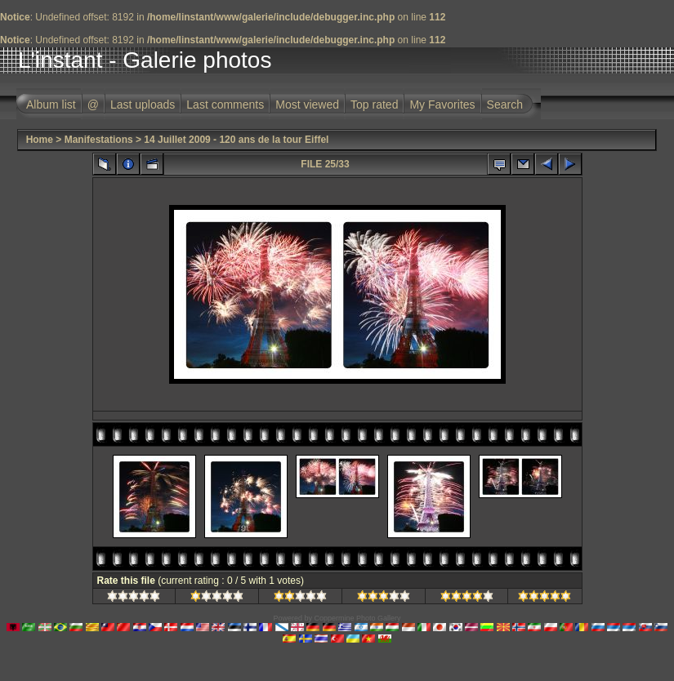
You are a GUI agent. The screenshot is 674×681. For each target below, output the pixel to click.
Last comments (225, 104)
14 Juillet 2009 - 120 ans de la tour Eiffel (236, 139)
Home (39, 139)
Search (505, 104)
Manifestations (99, 139)
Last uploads (142, 104)
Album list (51, 104)
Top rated (374, 104)
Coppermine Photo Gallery (357, 618)
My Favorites (442, 104)
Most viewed (307, 104)
